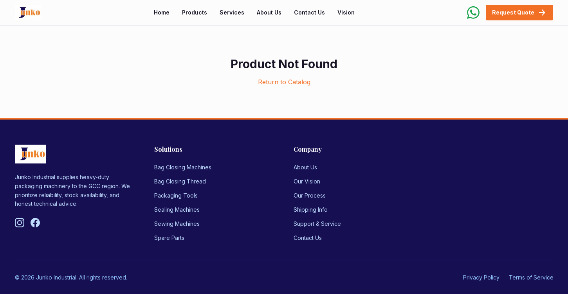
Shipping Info (311, 209)
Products (194, 12)
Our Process (310, 195)
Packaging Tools (176, 195)
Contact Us (309, 12)
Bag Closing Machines (182, 167)
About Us (269, 12)
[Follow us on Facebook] (35, 222)
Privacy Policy (481, 277)
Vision (346, 12)
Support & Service (317, 223)
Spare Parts (169, 237)
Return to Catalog (284, 82)
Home (161, 12)
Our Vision (307, 181)
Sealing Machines (177, 209)
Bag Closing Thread (180, 181)
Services (232, 12)
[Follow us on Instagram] (19, 222)
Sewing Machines (177, 223)
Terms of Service (531, 277)
